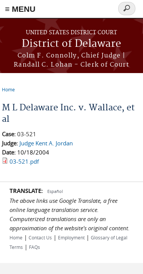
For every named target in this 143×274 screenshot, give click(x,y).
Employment (71, 237)
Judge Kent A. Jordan (46, 143)
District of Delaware (71, 44)
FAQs (34, 247)
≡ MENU (20, 9)
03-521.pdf (24, 161)
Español (55, 191)
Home (8, 89)
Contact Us (40, 237)
